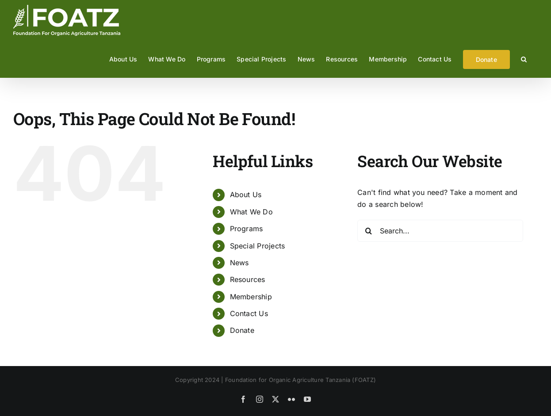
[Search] (368, 231)
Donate (242, 330)
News (239, 262)
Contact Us (249, 313)
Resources (247, 279)
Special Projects (257, 245)
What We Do (251, 211)
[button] (524, 59)
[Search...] (440, 231)
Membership (251, 296)
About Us (246, 194)
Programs (246, 228)
